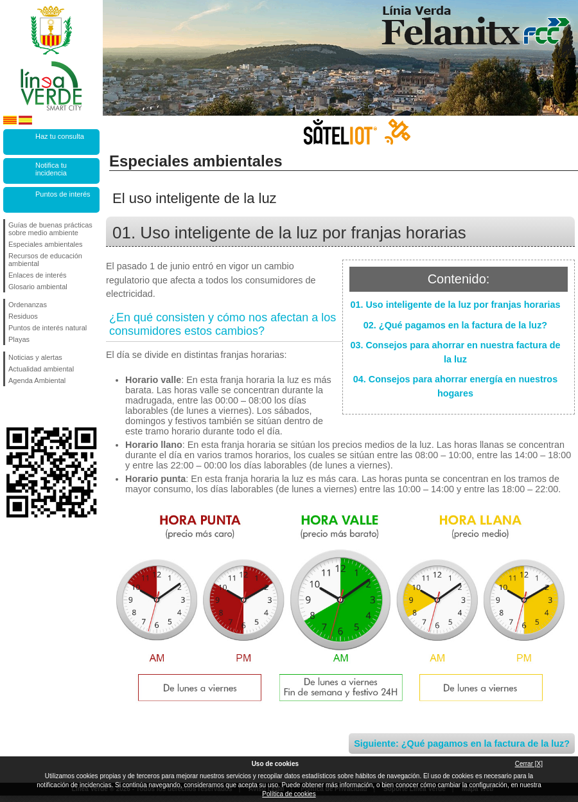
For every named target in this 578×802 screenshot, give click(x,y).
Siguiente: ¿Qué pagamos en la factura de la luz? (462, 743)
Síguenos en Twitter (32, 406)
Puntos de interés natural (47, 328)
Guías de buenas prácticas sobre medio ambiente (50, 228)
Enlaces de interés (37, 275)
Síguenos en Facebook (11, 406)
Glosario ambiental (37, 286)
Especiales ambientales (45, 244)
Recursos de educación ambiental (45, 259)
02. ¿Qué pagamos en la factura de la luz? (455, 325)
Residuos (23, 316)
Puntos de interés (63, 194)
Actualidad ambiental (41, 369)
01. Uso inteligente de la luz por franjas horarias (455, 304)
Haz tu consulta (59, 136)
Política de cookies (288, 794)
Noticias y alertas (35, 357)
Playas (19, 339)
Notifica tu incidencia (51, 169)
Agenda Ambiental (37, 380)
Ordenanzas (27, 304)
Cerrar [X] (529, 763)
